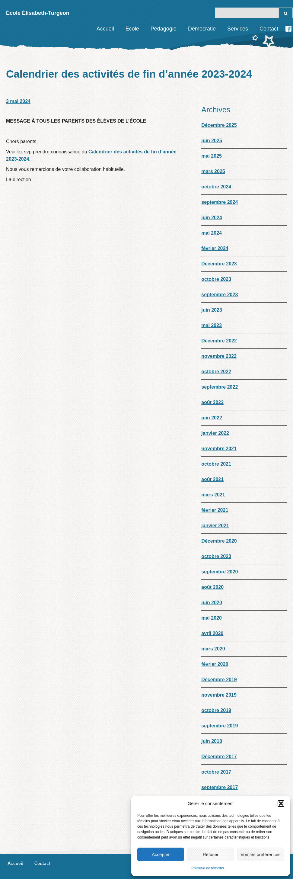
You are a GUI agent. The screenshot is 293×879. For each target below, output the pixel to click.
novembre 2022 (219, 356)
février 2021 (214, 510)
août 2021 (212, 479)
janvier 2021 (215, 525)
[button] (281, 803)
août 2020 (212, 587)
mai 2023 (211, 325)
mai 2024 (211, 233)
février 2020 (214, 664)
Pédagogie (164, 29)
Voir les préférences (260, 854)
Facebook (288, 28)
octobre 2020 (216, 556)
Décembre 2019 (219, 679)
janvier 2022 (215, 433)
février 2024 (214, 248)
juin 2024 (211, 217)
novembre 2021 (219, 448)
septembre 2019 (219, 725)
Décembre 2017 (219, 756)
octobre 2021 (216, 464)
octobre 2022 (216, 371)
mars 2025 (213, 171)
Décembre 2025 (219, 125)
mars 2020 (213, 648)
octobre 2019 (216, 710)
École (132, 29)
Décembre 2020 (219, 541)
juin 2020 (211, 602)
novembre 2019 (219, 695)
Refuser (211, 854)
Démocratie (202, 29)
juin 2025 (211, 140)
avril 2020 (212, 633)
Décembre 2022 (219, 340)
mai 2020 (211, 618)
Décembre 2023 (219, 263)
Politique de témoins (207, 868)
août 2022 (212, 402)
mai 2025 (211, 156)
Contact (269, 29)
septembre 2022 (219, 387)
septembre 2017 (219, 787)
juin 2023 (211, 310)
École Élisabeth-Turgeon (37, 13)
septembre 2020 (219, 571)
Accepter (161, 854)
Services (237, 29)
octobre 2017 (216, 772)
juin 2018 (211, 741)
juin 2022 (211, 417)
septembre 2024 (219, 202)
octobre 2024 (216, 186)
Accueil (105, 29)
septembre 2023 (219, 294)
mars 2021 (213, 494)
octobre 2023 (216, 279)
